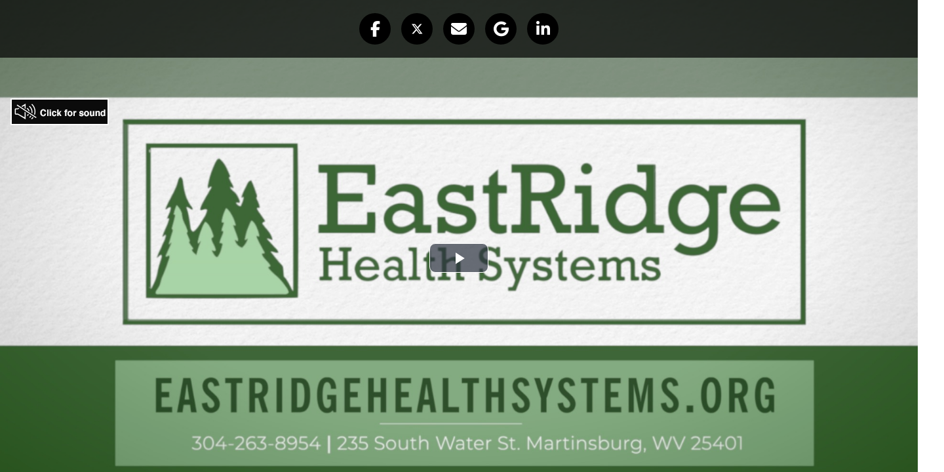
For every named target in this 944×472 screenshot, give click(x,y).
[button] (375, 29)
